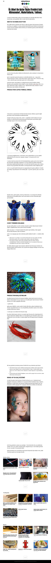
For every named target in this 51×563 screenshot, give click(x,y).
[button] (3, 1)
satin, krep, (35, 84)
